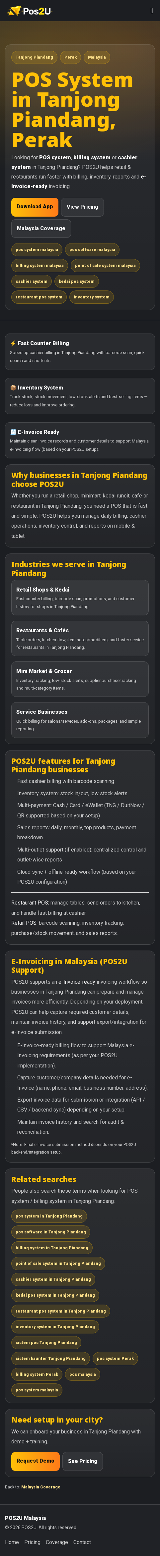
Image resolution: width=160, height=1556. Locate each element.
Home (12, 1542)
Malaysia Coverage (41, 228)
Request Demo (35, 1461)
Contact (82, 1542)
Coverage (57, 1542)
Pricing (32, 1542)
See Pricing (82, 1461)
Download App (35, 206)
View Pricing (82, 207)
